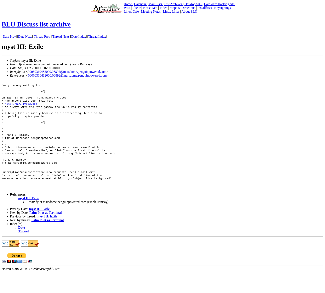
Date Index (78, 36)
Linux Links (171, 11)
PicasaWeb (150, 8)
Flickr (136, 8)
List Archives (173, 4)
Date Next (25, 36)
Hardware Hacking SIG (219, 4)
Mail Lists (155, 4)
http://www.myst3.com (21, 108)
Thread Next (60, 36)
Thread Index (97, 36)
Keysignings (222, 8)
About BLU (189, 11)
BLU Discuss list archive (36, 24)
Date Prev (9, 36)
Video (164, 8)
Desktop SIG (193, 4)
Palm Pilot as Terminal (45, 233)
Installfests (205, 8)
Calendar (140, 4)
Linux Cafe (131, 11)
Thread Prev (42, 36)
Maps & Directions (183, 8)
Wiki (127, 8)
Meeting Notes (151, 11)
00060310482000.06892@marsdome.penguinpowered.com (67, 71)
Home (128, 4)
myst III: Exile (28, 218)
